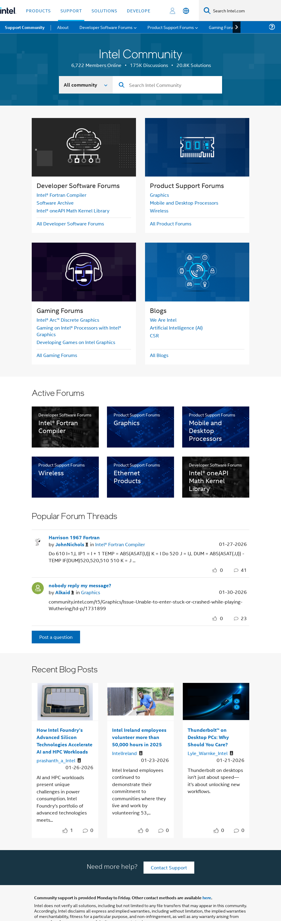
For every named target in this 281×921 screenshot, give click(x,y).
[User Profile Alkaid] (38, 587)
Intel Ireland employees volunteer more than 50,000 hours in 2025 (139, 737)
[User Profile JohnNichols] (38, 539)
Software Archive (55, 202)
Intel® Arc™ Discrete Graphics (68, 319)
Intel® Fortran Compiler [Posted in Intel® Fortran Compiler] (120, 544)
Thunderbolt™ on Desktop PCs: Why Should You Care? (208, 737)
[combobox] (167, 85)
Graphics (159, 194)
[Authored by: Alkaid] (64, 592)
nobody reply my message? (80, 585)
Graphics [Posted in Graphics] (90, 592)
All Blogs (159, 355)
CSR (154, 335)
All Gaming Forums (57, 355)
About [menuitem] (63, 27)
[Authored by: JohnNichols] (71, 544)
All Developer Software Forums (70, 223)
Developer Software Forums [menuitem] (106, 27)
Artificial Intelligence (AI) (176, 327)
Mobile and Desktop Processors (184, 202)
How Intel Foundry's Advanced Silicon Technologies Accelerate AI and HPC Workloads (64, 740)
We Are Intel (163, 319)
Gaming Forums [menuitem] (224, 27)
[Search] (207, 10)
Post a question (56, 636)
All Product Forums (170, 223)
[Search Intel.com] (246, 10)
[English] (186, 10)
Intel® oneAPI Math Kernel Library (73, 210)
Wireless (159, 210)
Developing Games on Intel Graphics (76, 342)
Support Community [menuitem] (24, 27)
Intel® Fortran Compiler (61, 194)
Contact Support (169, 867)
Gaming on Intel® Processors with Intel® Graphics (79, 331)
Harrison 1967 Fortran (74, 537)
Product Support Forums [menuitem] (170, 27)
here (206, 897)
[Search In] (86, 85)
